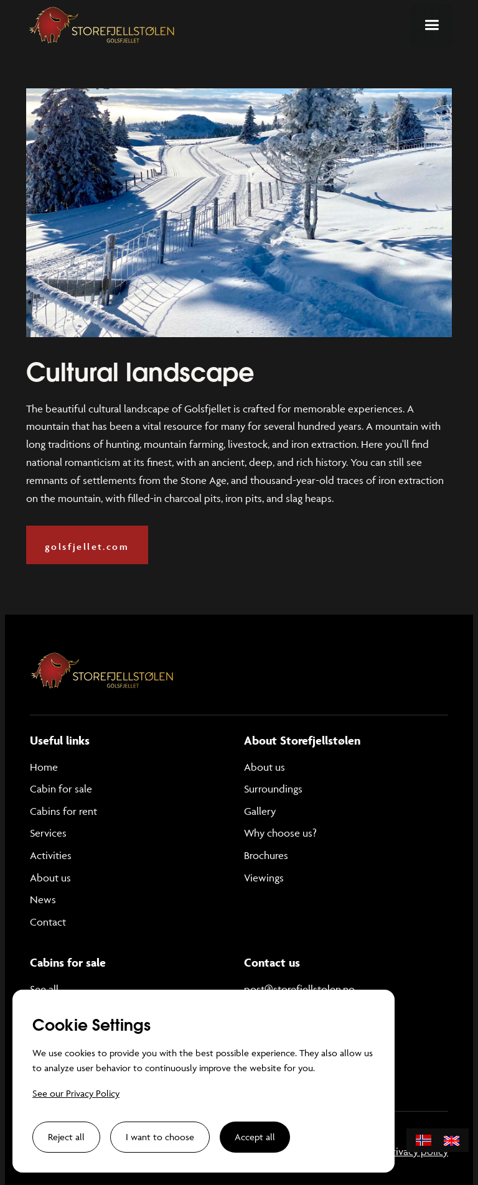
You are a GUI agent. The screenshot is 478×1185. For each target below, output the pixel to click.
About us (50, 877)
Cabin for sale (61, 789)
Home (44, 767)
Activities (51, 855)
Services (48, 833)
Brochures (266, 855)
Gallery (260, 811)
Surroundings (273, 789)
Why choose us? (280, 833)
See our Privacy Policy (76, 1093)
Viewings (264, 877)
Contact (48, 922)
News (43, 899)
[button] (431, 25)
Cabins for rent (63, 811)
